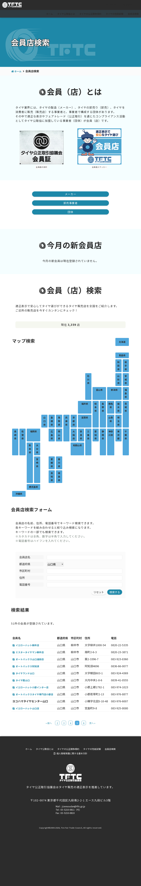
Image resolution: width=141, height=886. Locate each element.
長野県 (103, 408)
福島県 (126, 394)
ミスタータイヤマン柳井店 (32, 657)
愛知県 (95, 435)
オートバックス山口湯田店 (32, 669)
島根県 (52, 422)
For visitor (108, 5)
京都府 (74, 422)
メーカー (70, 194)
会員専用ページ (128, 5)
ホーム (49, 13)
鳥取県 (59, 422)
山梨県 (111, 420)
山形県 (118, 380)
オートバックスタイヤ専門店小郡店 (34, 728)
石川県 (88, 380)
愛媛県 (52, 463)
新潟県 (114, 390)
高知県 (52, 477)
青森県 (122, 355)
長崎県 (15, 435)
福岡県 (33, 432)
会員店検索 (133, 13)
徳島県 (59, 477)
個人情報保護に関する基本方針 (71, 798)
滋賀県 (84, 418)
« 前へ (49, 768)
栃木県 (118, 408)
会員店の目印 (41, 167)
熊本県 (30, 449)
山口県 (44, 422)
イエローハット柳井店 (30, 646)
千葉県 (126, 435)
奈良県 (81, 435)
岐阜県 (95, 408)
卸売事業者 (70, 203)
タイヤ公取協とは (66, 13)
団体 (70, 212)
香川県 (59, 463)
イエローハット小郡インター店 (35, 714)
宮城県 (126, 380)
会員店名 (24, 558)
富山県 (99, 390)
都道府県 (24, 564)
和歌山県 (77, 445)
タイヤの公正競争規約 (90, 13)
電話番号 (24, 585)
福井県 (84, 404)
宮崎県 (37, 463)
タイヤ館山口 (24, 703)
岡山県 (59, 435)
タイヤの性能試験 (114, 13)
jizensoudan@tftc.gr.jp (73, 851)
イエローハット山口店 (30, 749)
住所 (22, 578)
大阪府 (74, 435)
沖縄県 (19, 494)
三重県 (88, 435)
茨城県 (126, 408)
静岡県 (103, 435)
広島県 (52, 435)
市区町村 (24, 571)
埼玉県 (118, 422)
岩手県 (126, 366)
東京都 (118, 435)
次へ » (92, 768)
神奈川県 (111, 433)
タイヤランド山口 (27, 691)
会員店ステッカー (99, 167)
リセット (97, 593)
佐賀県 (22, 435)
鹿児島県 (33, 487)
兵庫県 (66, 422)
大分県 (37, 449)
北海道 (122, 342)
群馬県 (111, 406)
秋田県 (118, 366)
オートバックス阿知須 (30, 680)
